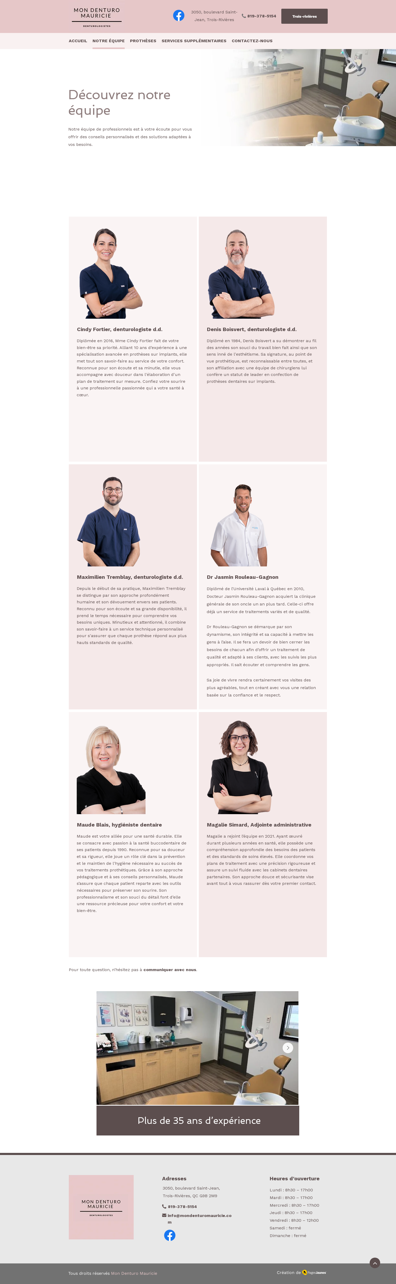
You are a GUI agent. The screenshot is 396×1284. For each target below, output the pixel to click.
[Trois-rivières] (304, 16)
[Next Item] (288, 1048)
